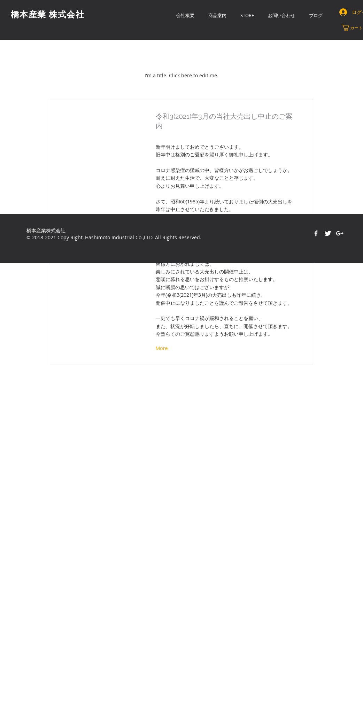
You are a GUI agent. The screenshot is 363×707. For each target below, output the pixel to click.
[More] (162, 348)
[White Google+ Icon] (339, 233)
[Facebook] (316, 233)
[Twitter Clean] (328, 233)
